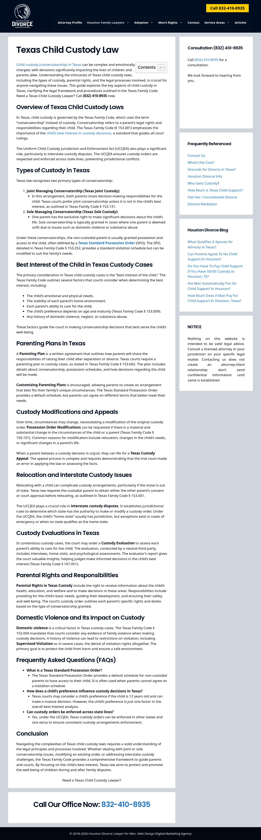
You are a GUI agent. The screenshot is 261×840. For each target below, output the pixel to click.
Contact (194, 22)
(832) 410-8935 (206, 59)
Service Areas (218, 22)
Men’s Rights (171, 22)
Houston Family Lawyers (109, 22)
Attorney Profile (70, 22)
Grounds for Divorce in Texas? (212, 169)
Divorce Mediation (202, 204)
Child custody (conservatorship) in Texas (48, 64)
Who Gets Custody (203, 183)
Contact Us (196, 155)
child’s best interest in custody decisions (78, 133)
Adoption (145, 22)
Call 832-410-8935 (227, 8)
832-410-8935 (125, 804)
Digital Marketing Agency (173, 833)
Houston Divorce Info (205, 176)
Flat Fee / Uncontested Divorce (212, 197)
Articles (240, 22)
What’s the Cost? (201, 162)
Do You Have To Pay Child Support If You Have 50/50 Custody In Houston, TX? (215, 271)
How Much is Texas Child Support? (215, 190)
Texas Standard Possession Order (106, 243)
